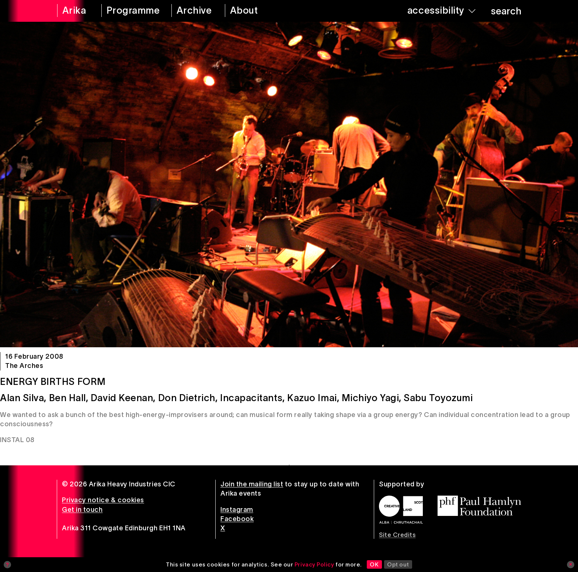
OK (374, 564)
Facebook (237, 519)
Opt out (398, 564)
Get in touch (82, 509)
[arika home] (74, 11)
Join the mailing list (251, 484)
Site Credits (397, 534)
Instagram (236, 509)
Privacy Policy (314, 564)
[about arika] (254, 11)
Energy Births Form (53, 381)
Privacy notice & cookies (103, 500)
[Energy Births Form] (289, 184)
